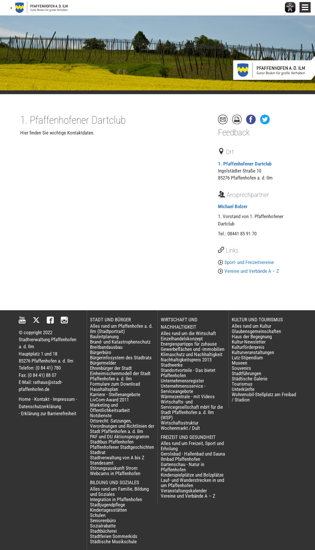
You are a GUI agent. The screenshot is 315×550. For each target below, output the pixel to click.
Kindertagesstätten (108, 510)
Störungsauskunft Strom (114, 468)
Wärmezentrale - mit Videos (188, 396)
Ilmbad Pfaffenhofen (180, 459)
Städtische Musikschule (113, 541)
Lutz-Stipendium (247, 357)
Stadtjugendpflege (107, 504)
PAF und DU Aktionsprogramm (119, 436)
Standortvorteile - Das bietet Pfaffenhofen (188, 373)
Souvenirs (241, 368)
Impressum (64, 399)
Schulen (97, 515)
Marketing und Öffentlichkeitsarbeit (110, 407)
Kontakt (41, 399)
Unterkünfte (243, 389)
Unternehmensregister (182, 380)
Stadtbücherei (103, 531)
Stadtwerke (172, 365)
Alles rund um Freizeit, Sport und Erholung (192, 446)
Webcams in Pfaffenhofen (115, 473)
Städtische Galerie (249, 378)
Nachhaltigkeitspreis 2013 (186, 359)
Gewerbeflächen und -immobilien (192, 349)
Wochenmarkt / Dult (180, 428)
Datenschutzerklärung (40, 406)
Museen (239, 362)
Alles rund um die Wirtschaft (188, 333)
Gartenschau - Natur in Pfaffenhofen (182, 467)
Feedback (234, 132)
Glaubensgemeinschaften (256, 331)
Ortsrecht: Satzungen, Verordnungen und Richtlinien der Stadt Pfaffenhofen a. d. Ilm (122, 426)
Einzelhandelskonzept (182, 338)
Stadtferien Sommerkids (113, 536)
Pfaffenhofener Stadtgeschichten (122, 447)
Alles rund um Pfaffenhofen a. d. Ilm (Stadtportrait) (121, 328)
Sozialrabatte (103, 525)
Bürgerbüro (100, 352)
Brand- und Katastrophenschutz (120, 341)
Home (25, 399)
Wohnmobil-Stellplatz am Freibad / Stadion (264, 397)
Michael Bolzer (233, 206)
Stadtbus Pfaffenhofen (112, 441)
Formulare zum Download (115, 384)
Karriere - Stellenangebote (115, 394)
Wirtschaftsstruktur (179, 422)
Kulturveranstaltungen (253, 352)
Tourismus (242, 384)
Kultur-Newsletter (249, 341)
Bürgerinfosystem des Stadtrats (121, 357)
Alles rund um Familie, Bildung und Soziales (119, 491)
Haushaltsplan (104, 389)
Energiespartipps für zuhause (189, 343)
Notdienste (101, 415)
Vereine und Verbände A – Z (251, 271)
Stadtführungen (246, 373)
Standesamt (101, 462)
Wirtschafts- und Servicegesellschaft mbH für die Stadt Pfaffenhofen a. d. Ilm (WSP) (192, 409)
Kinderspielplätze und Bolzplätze (192, 474)
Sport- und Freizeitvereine (249, 262)
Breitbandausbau (106, 347)
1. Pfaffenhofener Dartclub (244, 164)
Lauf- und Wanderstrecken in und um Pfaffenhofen (192, 482)
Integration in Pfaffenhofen (116, 499)
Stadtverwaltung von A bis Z (117, 457)
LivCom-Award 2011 (109, 399)
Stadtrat (97, 452)
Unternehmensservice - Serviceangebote (183, 388)
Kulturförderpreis (248, 347)
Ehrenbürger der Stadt (111, 368)
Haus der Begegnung (252, 336)
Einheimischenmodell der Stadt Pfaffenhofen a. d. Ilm (120, 376)
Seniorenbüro (103, 520)
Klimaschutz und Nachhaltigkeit (191, 354)
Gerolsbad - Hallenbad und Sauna (193, 453)
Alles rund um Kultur (251, 326)
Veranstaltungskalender (184, 490)
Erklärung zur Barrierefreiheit (48, 413)
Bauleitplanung (104, 336)
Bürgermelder (103, 362)
